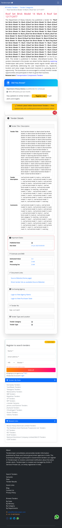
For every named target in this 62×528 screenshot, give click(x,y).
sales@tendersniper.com (17, 512)
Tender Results (11, 482)
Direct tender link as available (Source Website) (27, 282)
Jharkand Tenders (13, 408)
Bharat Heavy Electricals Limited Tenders (21, 426)
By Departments (12, 508)
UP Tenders (11, 399)
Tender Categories (26, 7)
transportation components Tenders (29, 75)
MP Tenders (11, 401)
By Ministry (10, 504)
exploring (53, 61)
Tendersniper (7, 3)
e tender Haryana (13, 403)
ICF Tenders (11, 430)
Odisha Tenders (12, 415)
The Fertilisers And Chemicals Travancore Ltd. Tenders (26, 428)
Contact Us (10, 490)
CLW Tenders (11, 439)
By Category (10, 506)
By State (9, 501)
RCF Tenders (11, 433)
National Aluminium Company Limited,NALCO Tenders (26, 437)
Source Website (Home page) (21, 278)
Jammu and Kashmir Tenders (17, 405)
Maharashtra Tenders (14, 392)
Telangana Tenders (13, 389)
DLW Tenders (11, 435)
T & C (25, 373)
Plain (8, 479)
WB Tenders (11, 394)
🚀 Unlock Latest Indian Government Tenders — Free (34, 107)
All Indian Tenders (11, 7)
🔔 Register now (39, 96)
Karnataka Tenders (13, 385)
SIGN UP (31, 370)
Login (22, 376)
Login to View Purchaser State (21, 298)
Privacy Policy (11, 493)
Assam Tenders (12, 412)
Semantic (9, 477)
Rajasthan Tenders (13, 396)
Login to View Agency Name (21, 295)
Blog (7, 488)
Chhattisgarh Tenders (14, 410)
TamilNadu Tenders (14, 387)
